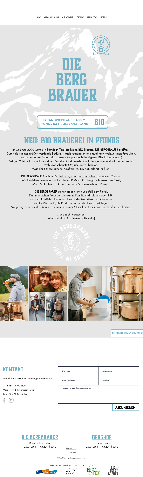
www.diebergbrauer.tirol (74, 457)
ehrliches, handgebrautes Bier (77, 176)
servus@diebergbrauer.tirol (21, 389)
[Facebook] (4, 400)
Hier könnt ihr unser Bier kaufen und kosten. (104, 207)
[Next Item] (138, 293)
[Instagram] (11, 400)
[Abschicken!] (125, 407)
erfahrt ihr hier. (100, 169)
